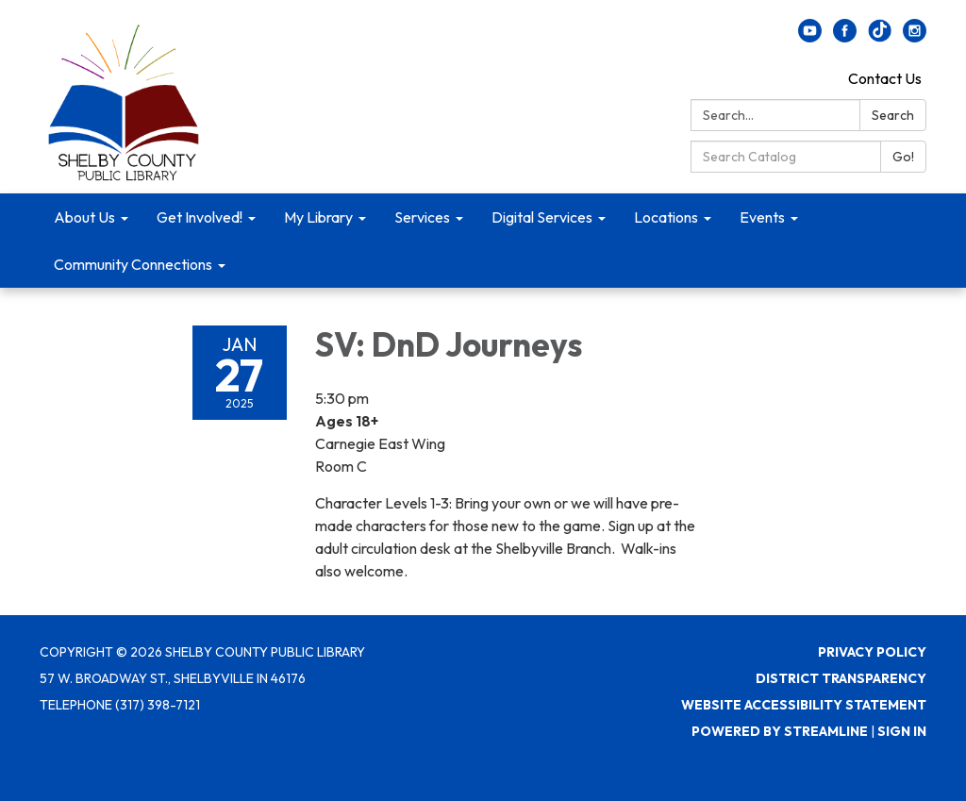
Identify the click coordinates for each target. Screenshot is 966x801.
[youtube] (810, 36)
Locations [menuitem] (666, 217)
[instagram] (914, 36)
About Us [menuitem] (84, 217)
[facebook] (845, 36)
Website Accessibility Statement (803, 704)
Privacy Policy (872, 651)
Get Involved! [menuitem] (199, 217)
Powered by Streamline (779, 731)
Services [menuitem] (422, 217)
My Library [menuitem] (318, 217)
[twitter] (879, 36)
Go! (903, 156)
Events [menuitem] (762, 217)
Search (893, 115)
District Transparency (841, 678)
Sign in (901, 731)
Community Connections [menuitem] (133, 264)
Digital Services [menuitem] (541, 217)
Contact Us (885, 78)
